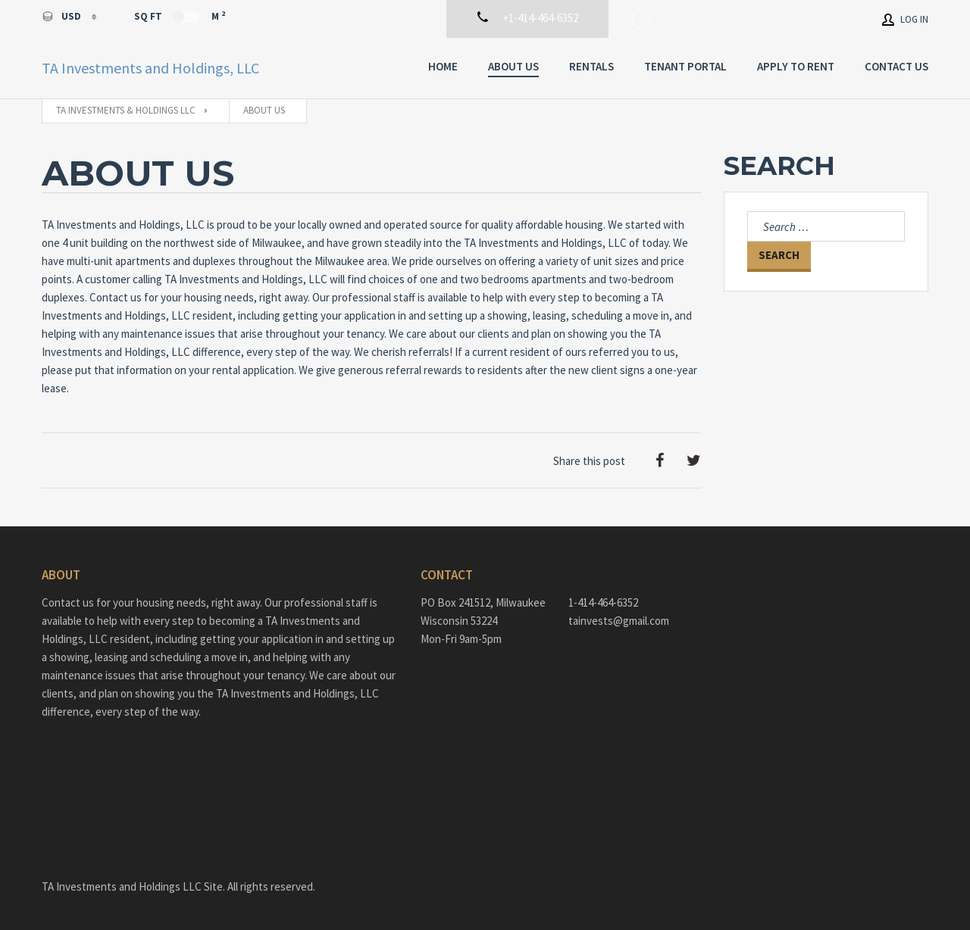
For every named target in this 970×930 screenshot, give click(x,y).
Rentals (591, 66)
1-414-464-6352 (603, 602)
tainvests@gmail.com (618, 620)
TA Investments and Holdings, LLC (150, 68)
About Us (513, 66)
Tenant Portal (685, 66)
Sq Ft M (179, 16)
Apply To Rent (795, 66)
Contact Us (896, 66)
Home (443, 66)
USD (62, 16)
